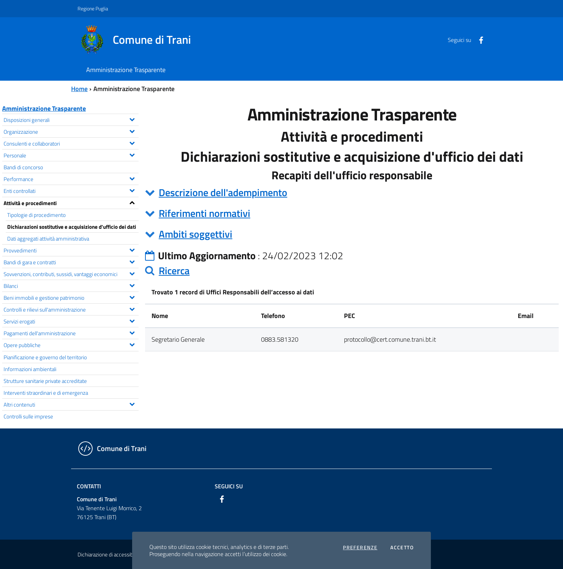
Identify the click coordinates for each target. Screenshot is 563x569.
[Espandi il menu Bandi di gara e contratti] (132, 261)
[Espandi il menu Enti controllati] (132, 189)
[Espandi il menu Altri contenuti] (132, 403)
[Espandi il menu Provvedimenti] (132, 249)
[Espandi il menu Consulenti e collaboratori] (132, 142)
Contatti (89, 486)
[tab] (352, 192)
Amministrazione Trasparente (44, 108)
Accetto (402, 547)
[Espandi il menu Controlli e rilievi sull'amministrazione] (132, 308)
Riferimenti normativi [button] (204, 213)
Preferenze (360, 547)
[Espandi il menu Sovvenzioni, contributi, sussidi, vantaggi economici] (132, 273)
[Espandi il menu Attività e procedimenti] (132, 202)
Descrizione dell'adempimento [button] (223, 192)
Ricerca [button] (174, 270)
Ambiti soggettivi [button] (195, 234)
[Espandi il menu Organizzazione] (132, 130)
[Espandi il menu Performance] (132, 178)
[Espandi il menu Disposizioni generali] (132, 118)
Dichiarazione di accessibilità (109, 554)
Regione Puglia (93, 8)
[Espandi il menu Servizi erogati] (132, 320)
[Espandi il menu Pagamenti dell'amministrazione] (132, 332)
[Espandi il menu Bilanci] (132, 284)
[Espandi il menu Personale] (132, 154)
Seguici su (229, 486)
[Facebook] (478, 39)
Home (79, 89)
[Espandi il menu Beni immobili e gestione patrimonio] (132, 296)
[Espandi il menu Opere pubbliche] (132, 344)
